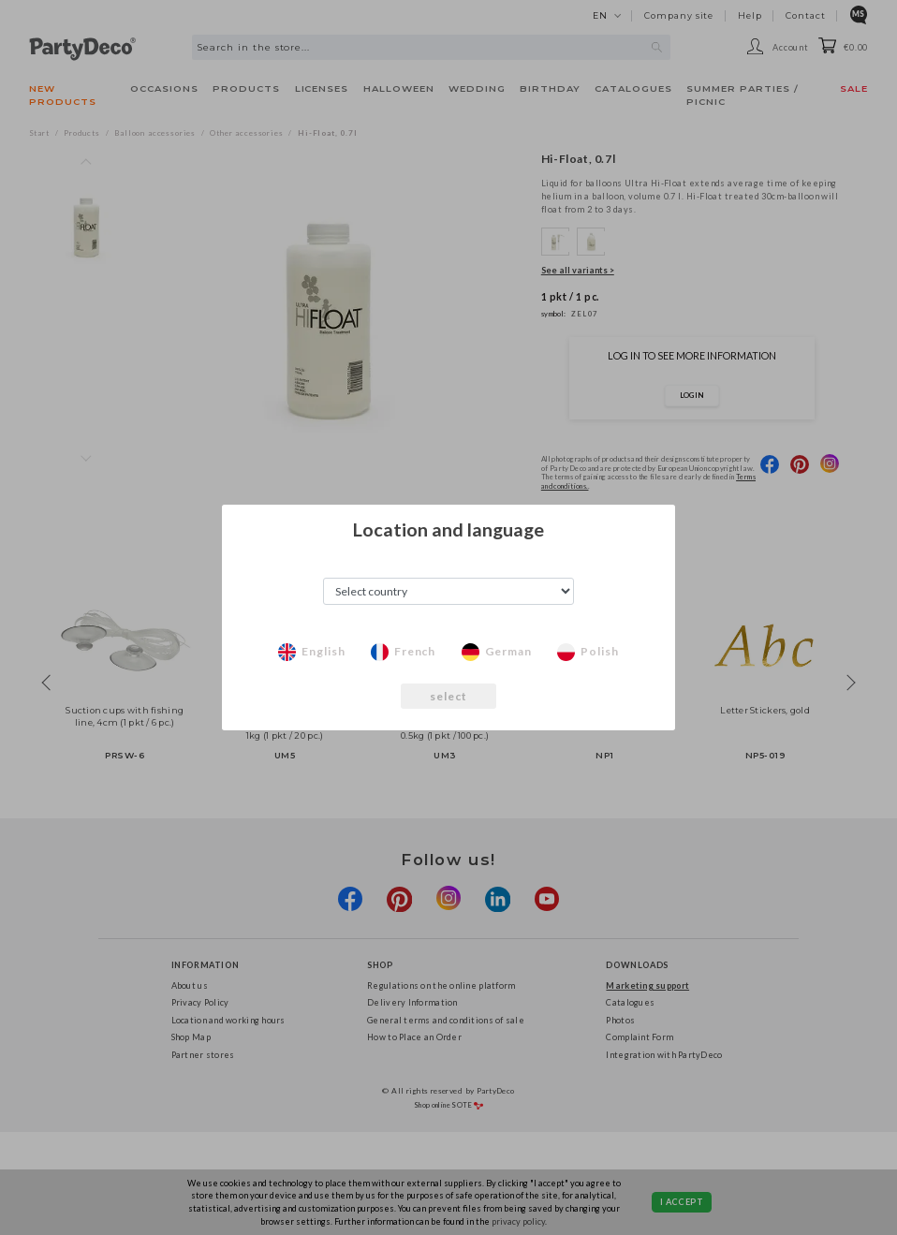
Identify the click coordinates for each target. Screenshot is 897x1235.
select (449, 696)
